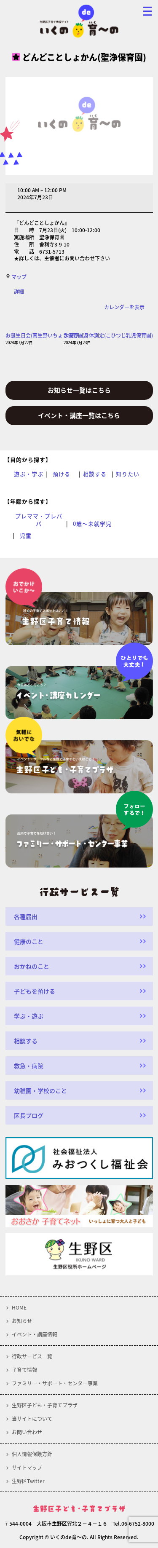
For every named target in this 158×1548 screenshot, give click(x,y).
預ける (61, 474)
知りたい (127, 474)
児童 (26, 535)
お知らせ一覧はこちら (79, 390)
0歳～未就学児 (92, 524)
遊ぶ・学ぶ (28, 474)
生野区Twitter (28, 1481)
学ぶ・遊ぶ (28, 1016)
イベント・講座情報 (34, 1334)
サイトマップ (27, 1467)
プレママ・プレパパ (38, 520)
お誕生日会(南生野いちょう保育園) (45, 339)
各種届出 (25, 916)
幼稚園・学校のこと (40, 1090)
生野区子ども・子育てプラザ (45, 1405)
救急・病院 (28, 1065)
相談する (95, 474)
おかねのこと (31, 966)
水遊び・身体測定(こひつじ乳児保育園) (108, 339)
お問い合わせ (27, 1432)
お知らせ (22, 1320)
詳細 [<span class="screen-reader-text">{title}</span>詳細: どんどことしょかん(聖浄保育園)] (19, 291)
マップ (16, 277)
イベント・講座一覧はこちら (79, 415)
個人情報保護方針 (32, 1454)
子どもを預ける (34, 991)
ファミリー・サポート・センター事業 (55, 1383)
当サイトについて (32, 1418)
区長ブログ (28, 1115)
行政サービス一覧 (32, 1356)
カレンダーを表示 (124, 307)
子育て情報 (24, 1369)
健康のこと (28, 941)
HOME (19, 1307)
